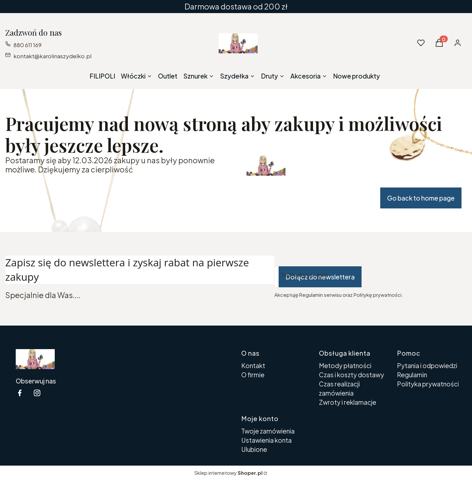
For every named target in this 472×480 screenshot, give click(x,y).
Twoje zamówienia (268, 431)
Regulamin (412, 375)
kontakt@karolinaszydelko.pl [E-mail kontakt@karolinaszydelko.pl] (52, 56)
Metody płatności (345, 365)
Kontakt (253, 365)
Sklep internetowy (228, 473)
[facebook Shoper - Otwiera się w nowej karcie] (20, 393)
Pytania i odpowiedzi (427, 365)
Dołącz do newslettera (320, 277)
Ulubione (254, 449)
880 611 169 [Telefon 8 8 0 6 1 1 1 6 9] (27, 44)
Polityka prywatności (428, 384)
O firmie (253, 375)
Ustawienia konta (266, 440)
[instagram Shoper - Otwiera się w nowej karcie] (37, 393)
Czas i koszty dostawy (351, 375)
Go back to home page (421, 198)
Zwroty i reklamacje (347, 402)
